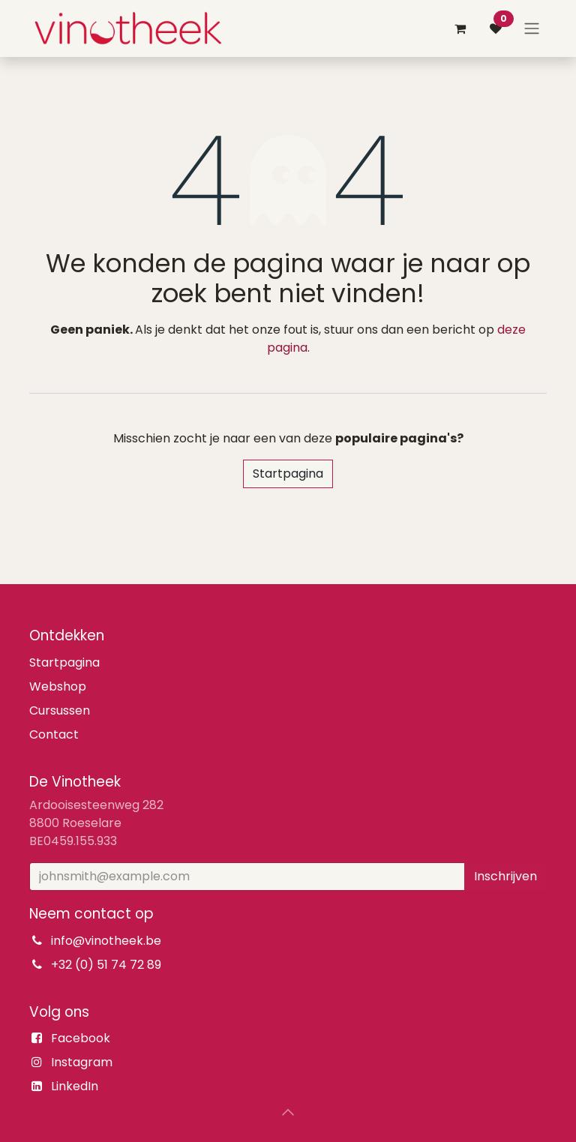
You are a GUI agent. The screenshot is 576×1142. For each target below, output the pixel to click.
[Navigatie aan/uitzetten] (532, 28)
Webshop (57, 686)
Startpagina (288, 473)
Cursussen (59, 710)
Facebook (80, 1038)
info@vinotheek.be (106, 940)
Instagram (81, 1062)
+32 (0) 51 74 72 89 (106, 964)
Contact (54, 734)
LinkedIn (74, 1086)
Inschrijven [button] (505, 876)
